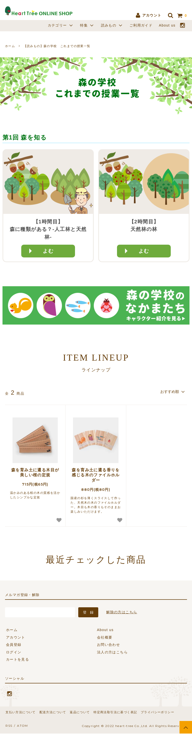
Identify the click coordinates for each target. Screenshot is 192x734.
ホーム (10, 46)
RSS (8, 726)
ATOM (20, 726)
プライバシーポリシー (152, 712)
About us (167, 25)
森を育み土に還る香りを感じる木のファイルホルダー (96, 475)
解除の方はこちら (121, 612)
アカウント (148, 15)
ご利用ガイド (141, 25)
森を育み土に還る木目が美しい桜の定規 (35, 472)
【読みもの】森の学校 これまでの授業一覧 (57, 46)
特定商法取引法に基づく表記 (111, 712)
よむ (48, 251)
